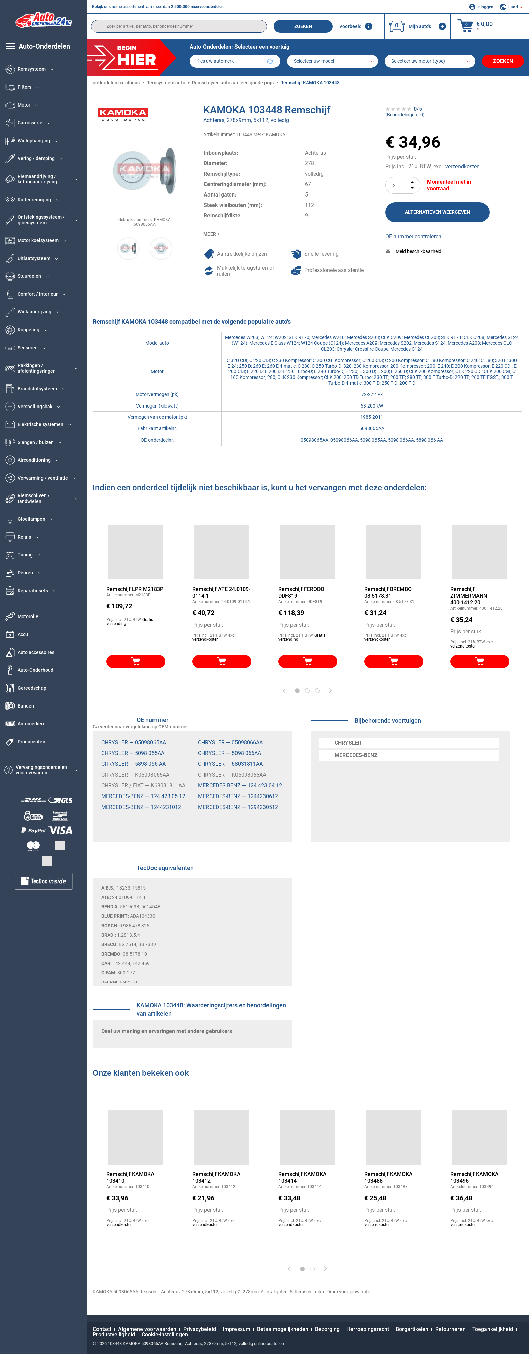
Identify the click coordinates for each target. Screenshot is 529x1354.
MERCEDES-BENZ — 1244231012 (141, 807)
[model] (332, 61)
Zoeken (303, 26)
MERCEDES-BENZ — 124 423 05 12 (143, 796)
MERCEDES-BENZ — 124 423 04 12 (240, 785)
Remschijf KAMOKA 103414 (302, 1177)
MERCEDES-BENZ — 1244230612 (238, 796)
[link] (479, 1137)
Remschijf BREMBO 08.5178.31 (388, 592)
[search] (179, 26)
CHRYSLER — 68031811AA (230, 764)
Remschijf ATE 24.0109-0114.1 (221, 592)
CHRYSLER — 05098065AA (133, 742)
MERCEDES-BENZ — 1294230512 (238, 807)
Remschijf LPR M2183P (134, 589)
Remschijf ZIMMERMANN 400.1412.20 (468, 596)
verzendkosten (462, 166)
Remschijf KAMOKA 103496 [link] (474, 1177)
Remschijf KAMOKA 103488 (388, 1177)
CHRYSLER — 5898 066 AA (133, 764)
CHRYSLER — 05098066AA (230, 742)
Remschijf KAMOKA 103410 (130, 1177)
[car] (430, 61)
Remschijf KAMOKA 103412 (216, 1177)
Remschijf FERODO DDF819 (301, 592)
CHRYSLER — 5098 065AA (132, 753)
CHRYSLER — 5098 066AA (229, 753)
